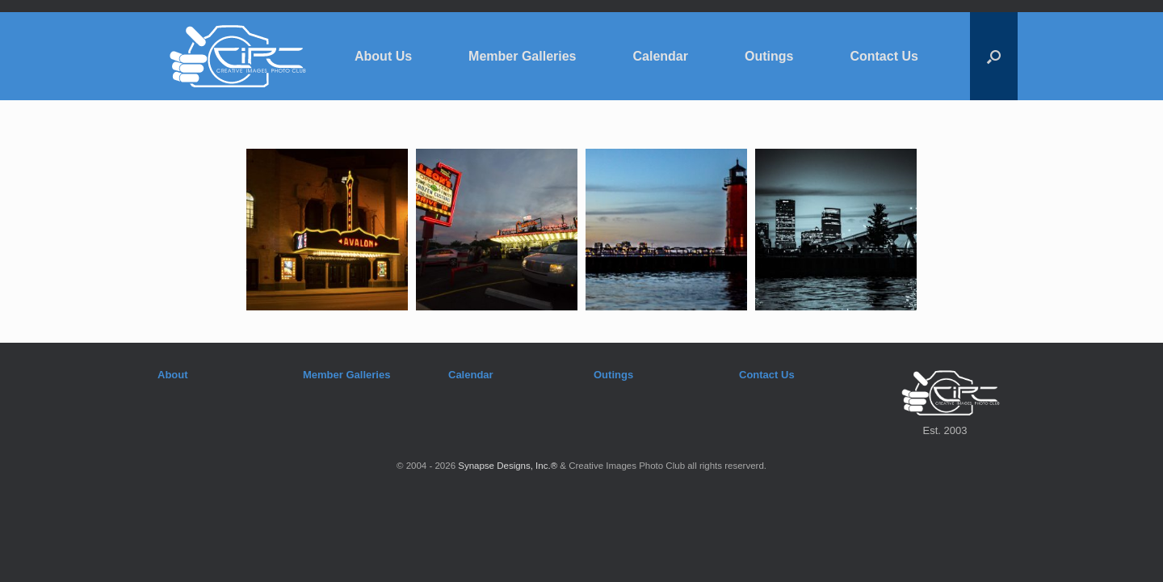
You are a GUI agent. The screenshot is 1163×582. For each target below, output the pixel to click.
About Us (383, 56)
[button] (994, 56)
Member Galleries (522, 56)
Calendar (660, 56)
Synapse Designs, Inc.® (507, 465)
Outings (769, 56)
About (172, 375)
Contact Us (883, 56)
